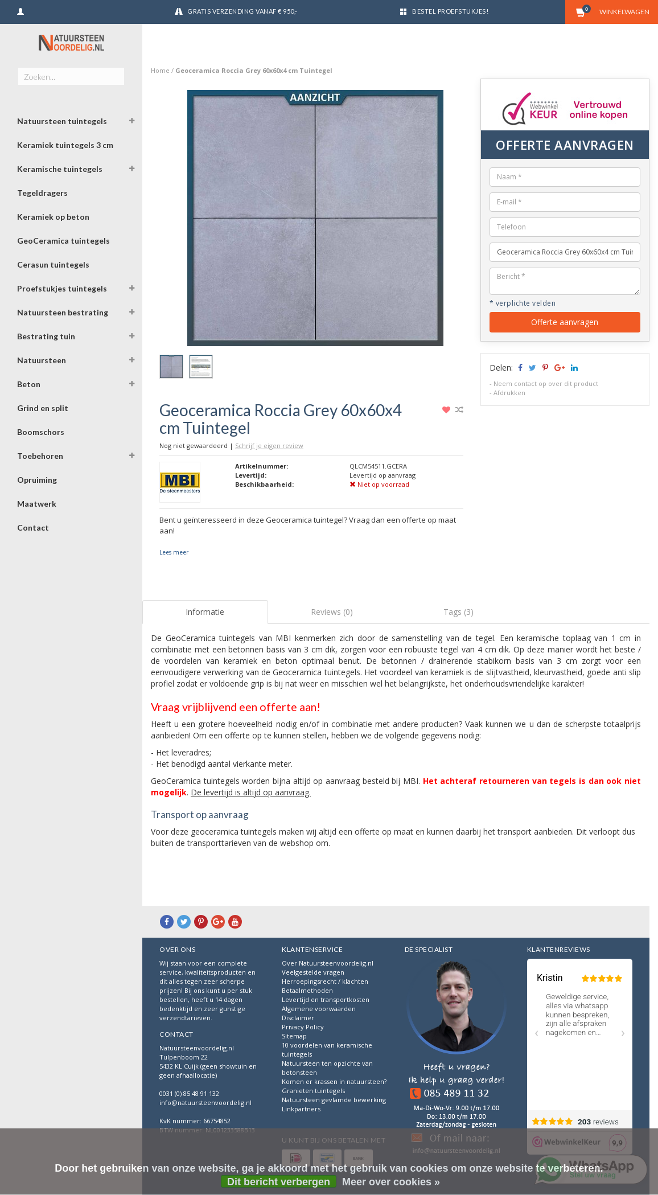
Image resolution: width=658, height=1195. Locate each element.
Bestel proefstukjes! (450, 11)
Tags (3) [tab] (458, 611)
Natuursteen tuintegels (62, 121)
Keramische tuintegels (59, 169)
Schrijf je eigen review (269, 445)
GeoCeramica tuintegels (63, 240)
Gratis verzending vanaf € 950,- (242, 11)
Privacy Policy (303, 1026)
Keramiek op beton (53, 216)
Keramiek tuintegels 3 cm (65, 145)
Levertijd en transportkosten (325, 999)
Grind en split (42, 408)
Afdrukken (509, 392)
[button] (131, 122)
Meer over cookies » (391, 1182)
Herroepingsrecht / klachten (325, 981)
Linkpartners (301, 1108)
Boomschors (40, 432)
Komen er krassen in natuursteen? (334, 1081)
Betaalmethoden (307, 990)
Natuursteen (41, 360)
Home (160, 70)
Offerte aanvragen (564, 322)
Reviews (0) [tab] (332, 611)
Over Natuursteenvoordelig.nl (327, 963)
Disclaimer (298, 1017)
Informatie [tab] (205, 611)
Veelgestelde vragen (313, 972)
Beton (28, 384)
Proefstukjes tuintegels (62, 288)
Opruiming (37, 479)
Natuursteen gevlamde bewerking (334, 1099)
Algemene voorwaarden (319, 1008)
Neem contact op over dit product (545, 383)
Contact (33, 527)
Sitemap (294, 1036)
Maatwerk (36, 503)
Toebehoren (40, 456)
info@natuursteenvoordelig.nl (205, 1102)
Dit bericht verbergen (278, 1182)
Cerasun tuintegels (53, 264)
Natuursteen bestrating (62, 312)
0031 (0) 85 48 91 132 (189, 1093)
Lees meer (173, 552)
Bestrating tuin (46, 336)
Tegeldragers (42, 193)
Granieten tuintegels (313, 1090)
